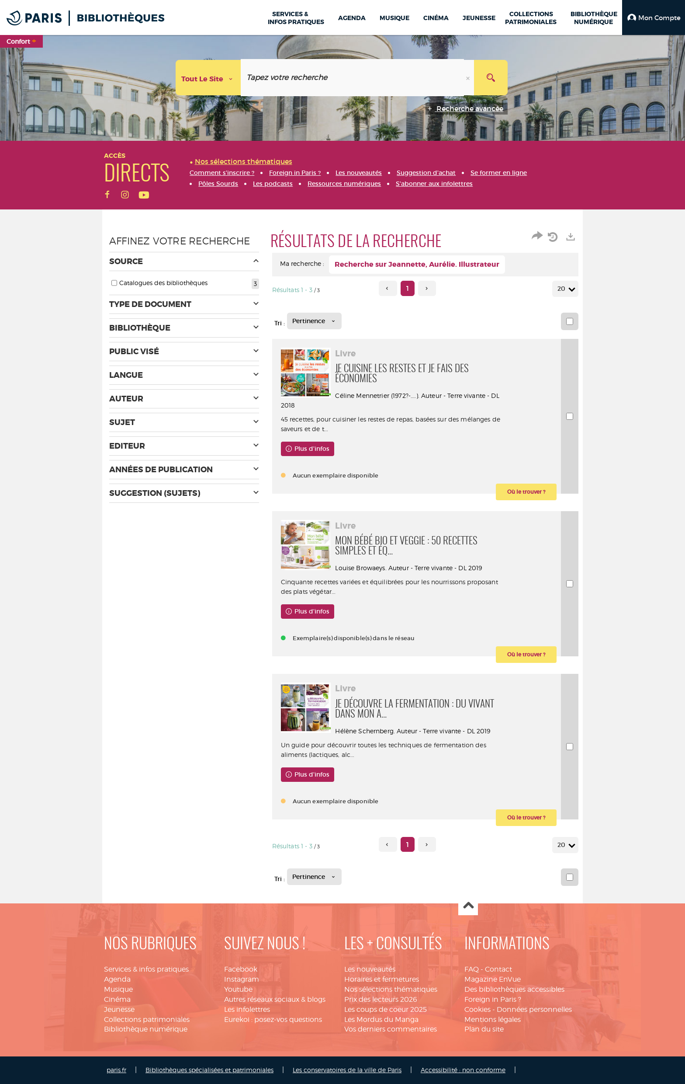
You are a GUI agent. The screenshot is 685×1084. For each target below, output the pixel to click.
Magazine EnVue (492, 979)
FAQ (471, 969)
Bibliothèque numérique (145, 1029)
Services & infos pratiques (146, 969)
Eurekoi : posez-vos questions (273, 1019)
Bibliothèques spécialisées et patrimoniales (209, 1070)
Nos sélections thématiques (390, 989)
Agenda (117, 979)
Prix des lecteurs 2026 (380, 999)
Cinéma (117, 999)
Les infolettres (247, 1009)
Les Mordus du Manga (381, 1019)
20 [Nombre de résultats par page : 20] (562, 289)
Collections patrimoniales (147, 1019)
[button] (653, 17)
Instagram (241, 979)
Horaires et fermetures (381, 979)
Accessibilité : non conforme (463, 1070)
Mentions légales (492, 1019)
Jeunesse (119, 1009)
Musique (118, 989)
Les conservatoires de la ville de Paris (347, 1070)
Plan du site (484, 1029)
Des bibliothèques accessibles (514, 989)
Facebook (240, 969)
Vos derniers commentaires (390, 1029)
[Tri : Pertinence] (314, 321)
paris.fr (116, 1070)
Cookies (477, 1009)
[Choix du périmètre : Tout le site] (208, 77)
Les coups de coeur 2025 (385, 1009)
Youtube (238, 989)
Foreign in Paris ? (492, 999)
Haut (468, 905)
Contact (498, 969)
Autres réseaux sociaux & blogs (274, 999)
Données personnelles (534, 1009)
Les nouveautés (369, 969)
